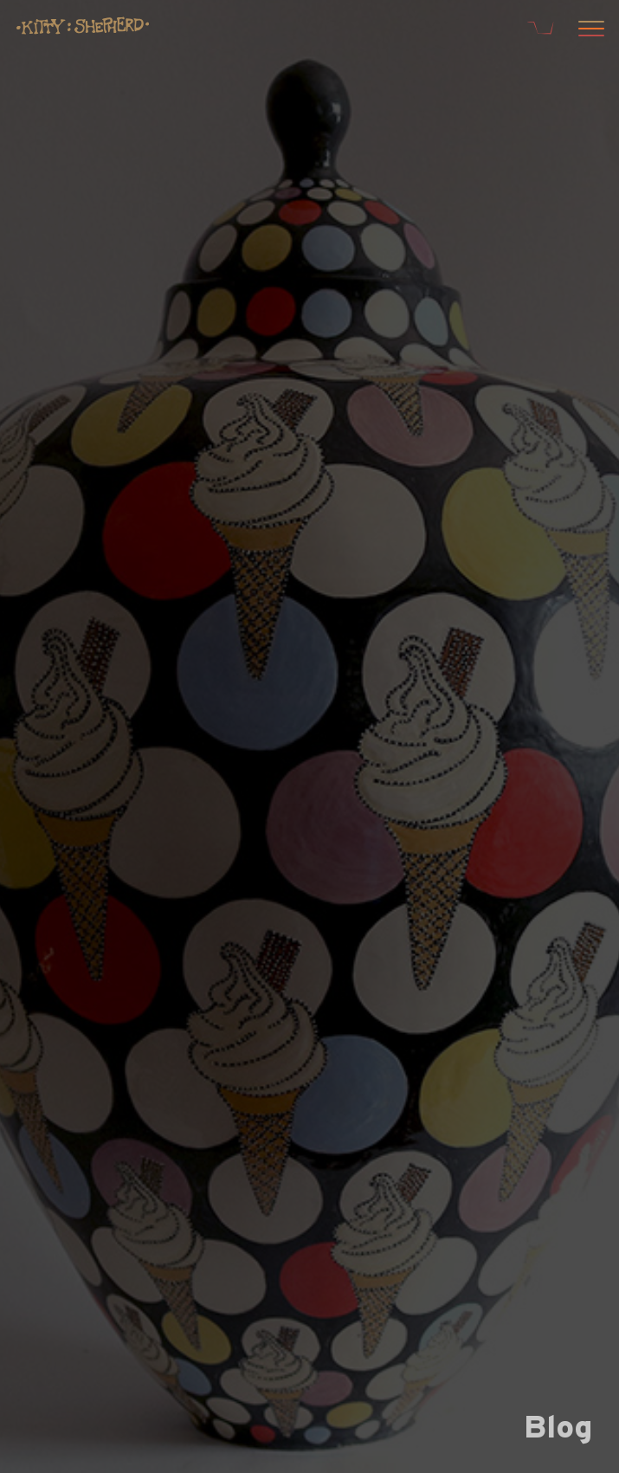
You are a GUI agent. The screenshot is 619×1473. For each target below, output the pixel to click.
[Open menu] (588, 30)
